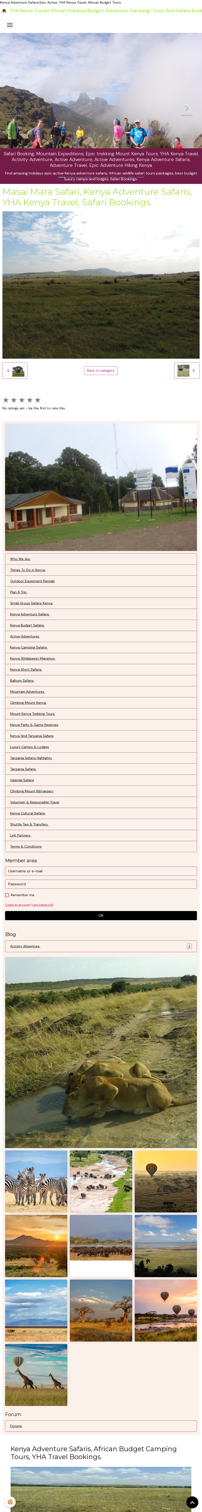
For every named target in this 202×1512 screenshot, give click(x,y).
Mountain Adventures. (27, 691)
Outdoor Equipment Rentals (32, 581)
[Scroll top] (192, 1502)
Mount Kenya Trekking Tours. (32, 714)
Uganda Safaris (22, 780)
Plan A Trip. (18, 592)
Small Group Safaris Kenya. (31, 603)
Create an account (17, 904)
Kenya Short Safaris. (26, 669)
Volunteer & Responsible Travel (34, 802)
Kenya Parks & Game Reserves (34, 725)
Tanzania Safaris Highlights (31, 758)
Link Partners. (20, 835)
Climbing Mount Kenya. (28, 702)
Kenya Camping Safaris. (29, 647)
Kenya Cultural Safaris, (28, 813)
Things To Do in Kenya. (28, 570)
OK (101, 915)
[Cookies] (10, 1502)
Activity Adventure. (101, 946)
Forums (16, 1426)
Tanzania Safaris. (23, 769)
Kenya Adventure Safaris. (30, 614)
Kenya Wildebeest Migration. (33, 658)
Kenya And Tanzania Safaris (32, 736)
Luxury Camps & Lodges (29, 747)
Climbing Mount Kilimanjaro (31, 791)
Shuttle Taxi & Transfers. (29, 824)
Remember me (22, 895)
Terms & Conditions (26, 846)
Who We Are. (20, 559)
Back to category (101, 370)
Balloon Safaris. (22, 680)
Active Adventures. (25, 636)
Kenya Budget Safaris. (27, 625)
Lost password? (43, 904)
